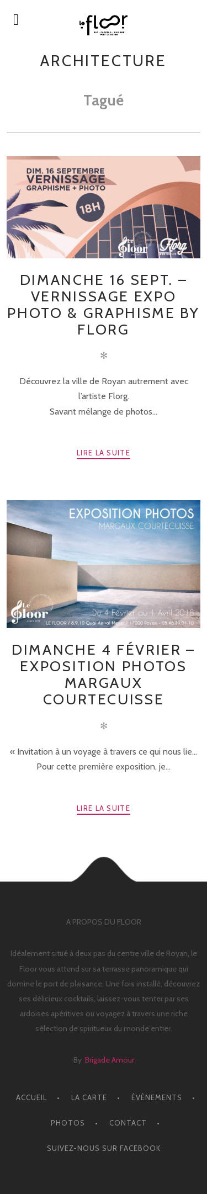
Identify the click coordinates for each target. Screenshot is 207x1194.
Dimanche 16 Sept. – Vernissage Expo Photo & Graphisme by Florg (103, 304)
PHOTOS (68, 1122)
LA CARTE (89, 1097)
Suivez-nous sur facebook (104, 1148)
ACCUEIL (31, 1097)
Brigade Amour (109, 1060)
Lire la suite (103, 452)
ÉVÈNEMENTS (156, 1097)
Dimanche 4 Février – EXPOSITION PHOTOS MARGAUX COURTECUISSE (103, 674)
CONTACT (128, 1122)
